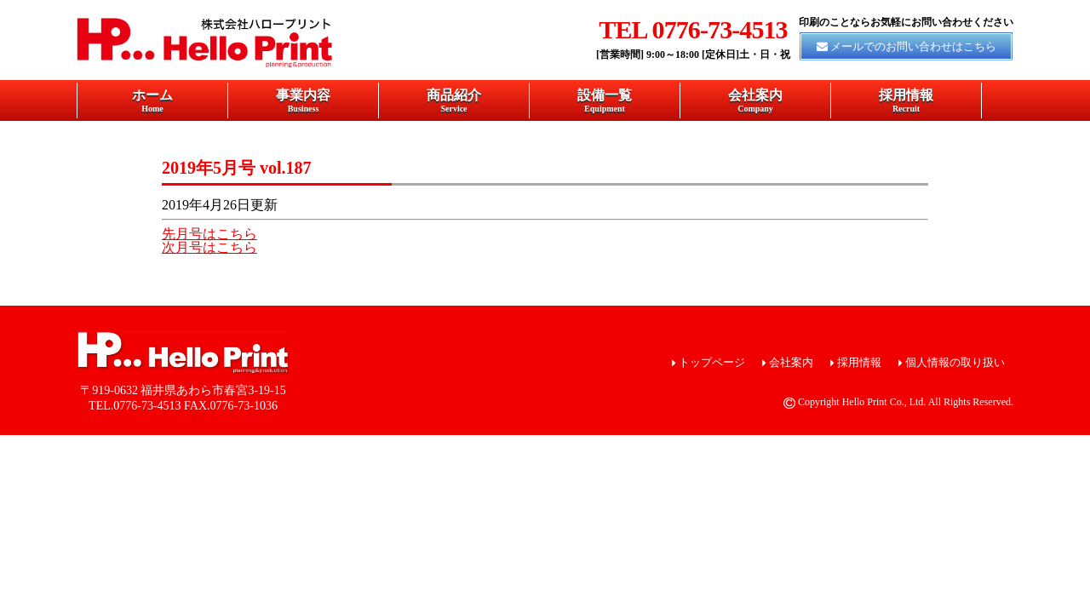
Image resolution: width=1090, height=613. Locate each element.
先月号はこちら (209, 233)
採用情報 (906, 100)
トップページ (712, 362)
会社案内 (755, 100)
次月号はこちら (209, 247)
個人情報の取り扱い (955, 362)
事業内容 (303, 100)
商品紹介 (454, 100)
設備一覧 (605, 100)
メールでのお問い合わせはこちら (913, 46)
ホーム (152, 100)
